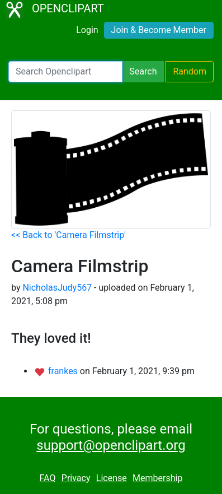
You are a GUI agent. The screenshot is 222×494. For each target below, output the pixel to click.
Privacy (76, 478)
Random (189, 71)
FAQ (48, 478)
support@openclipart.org (110, 445)
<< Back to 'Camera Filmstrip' (68, 235)
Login (87, 30)
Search (143, 71)
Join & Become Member (158, 30)
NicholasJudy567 (57, 287)
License (111, 478)
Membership (157, 478)
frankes (64, 371)
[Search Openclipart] (65, 71)
